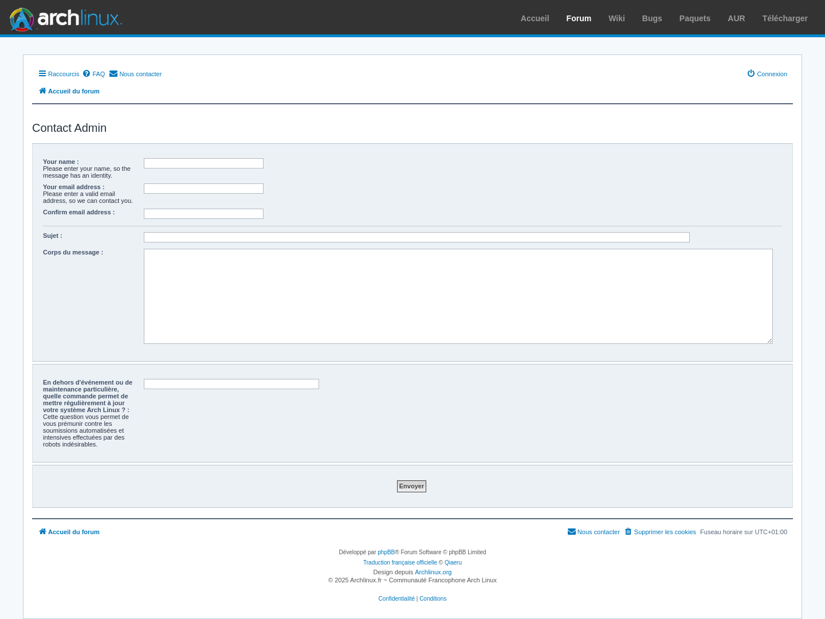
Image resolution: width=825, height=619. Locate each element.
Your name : (61, 161)
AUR (736, 18)
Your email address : (73, 186)
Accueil (535, 18)
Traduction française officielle (400, 562)
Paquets (694, 18)
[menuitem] (93, 74)
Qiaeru (453, 562)
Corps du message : (73, 252)
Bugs (652, 18)
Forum (579, 18)
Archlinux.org (433, 572)
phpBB (386, 552)
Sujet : (52, 235)
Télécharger (785, 18)
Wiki (616, 18)
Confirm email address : (79, 212)
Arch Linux (63, 17)
